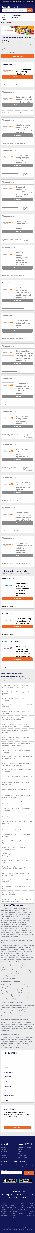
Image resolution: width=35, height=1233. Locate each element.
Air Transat (4, 1151)
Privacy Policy (22, 1157)
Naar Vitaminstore (17, 56)
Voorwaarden (28, 85)
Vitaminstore (7, 1076)
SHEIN (6, 1100)
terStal (5, 1091)
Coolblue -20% (8, 2)
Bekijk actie (17, 77)
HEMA (5, 1062)
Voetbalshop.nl (8, 1086)
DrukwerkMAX (5, 1149)
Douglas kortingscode (17, 1)
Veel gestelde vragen (24, 1147)
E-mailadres (17, 1121)
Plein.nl (6, 1058)
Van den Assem (8, 1072)
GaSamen (4, 1157)
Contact (20, 1149)
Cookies (20, 1153)
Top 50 (3, 15)
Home (2, 22)
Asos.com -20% (26, 1)
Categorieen (15, 17)
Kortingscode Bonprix (6, 1)
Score (5, 1081)
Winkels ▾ (4, 19)
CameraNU (4, 1155)
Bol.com (6, 1067)
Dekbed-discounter (9, 1095)
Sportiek (3, 1147)
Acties (3, 17)
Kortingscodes (16, 15)
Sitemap (20, 1151)
